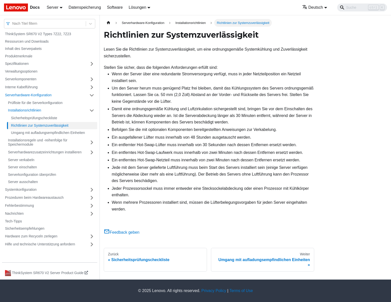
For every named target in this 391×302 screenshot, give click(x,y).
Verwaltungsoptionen (21, 71)
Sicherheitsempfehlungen (24, 228)
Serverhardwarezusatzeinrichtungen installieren (45, 152)
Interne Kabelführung (21, 87)
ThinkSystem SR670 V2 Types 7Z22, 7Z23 (38, 34)
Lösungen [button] (137, 7)
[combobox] (12, 23)
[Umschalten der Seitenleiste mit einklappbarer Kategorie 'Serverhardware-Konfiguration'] (91, 95)
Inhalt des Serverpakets (23, 49)
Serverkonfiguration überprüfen (32, 175)
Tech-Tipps (13, 221)
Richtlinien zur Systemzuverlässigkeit (39, 125)
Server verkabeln (21, 160)
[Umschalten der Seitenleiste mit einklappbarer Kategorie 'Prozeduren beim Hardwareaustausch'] (91, 198)
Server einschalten (22, 167)
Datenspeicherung (85, 7)
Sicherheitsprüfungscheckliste (34, 118)
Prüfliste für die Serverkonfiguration (35, 103)
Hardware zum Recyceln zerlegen (31, 236)
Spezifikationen (17, 64)
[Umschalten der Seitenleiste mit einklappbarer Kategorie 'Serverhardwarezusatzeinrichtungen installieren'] (91, 152)
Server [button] (52, 7)
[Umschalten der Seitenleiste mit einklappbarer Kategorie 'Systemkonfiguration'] (91, 190)
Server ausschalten (23, 182)
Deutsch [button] (312, 7)
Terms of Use (241, 291)
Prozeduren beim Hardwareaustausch (34, 198)
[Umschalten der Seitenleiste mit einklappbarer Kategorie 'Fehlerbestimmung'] (91, 206)
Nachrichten (14, 213)
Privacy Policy (213, 291)
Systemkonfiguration (21, 190)
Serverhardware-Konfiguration (28, 95)
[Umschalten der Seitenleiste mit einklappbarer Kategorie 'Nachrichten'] (91, 214)
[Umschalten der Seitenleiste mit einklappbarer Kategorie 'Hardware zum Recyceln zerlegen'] (91, 236)
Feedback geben (121, 232)
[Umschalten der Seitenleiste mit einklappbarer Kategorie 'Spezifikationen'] (91, 64)
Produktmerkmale (18, 56)
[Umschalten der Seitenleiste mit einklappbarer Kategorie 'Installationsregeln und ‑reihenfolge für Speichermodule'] (91, 142)
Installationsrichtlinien (24, 110)
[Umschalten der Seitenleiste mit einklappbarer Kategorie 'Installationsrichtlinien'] (91, 110)
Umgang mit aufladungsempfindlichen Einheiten (48, 133)
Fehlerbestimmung (19, 205)
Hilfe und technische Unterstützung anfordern (40, 244)
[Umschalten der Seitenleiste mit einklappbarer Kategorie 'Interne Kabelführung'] (91, 87)
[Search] (362, 7)
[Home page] (108, 23)
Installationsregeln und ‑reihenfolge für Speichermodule (37, 142)
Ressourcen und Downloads (27, 41)
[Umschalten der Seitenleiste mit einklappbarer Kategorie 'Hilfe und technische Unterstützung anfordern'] (91, 244)
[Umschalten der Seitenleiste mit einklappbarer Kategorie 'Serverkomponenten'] (91, 79)
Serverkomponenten (20, 79)
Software (115, 7)
